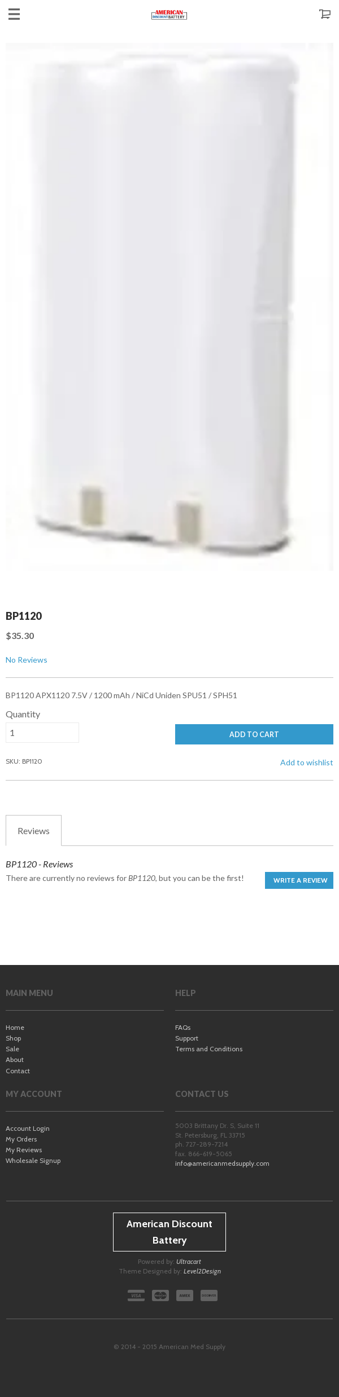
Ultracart (188, 1261)
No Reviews (26, 659)
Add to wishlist (306, 762)
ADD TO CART (254, 734)
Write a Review (300, 880)
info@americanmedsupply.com (222, 1163)
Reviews (34, 830)
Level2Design (202, 1271)
